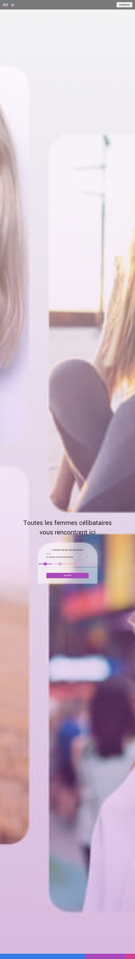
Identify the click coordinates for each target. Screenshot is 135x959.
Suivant (67, 575)
